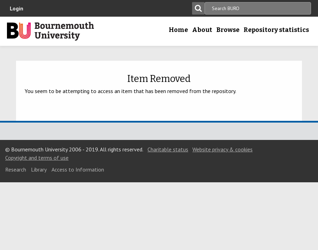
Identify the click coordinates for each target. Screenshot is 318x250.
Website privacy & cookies (222, 149)
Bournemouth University (50, 31)
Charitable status (168, 149)
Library (39, 169)
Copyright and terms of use (37, 157)
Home (178, 30)
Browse (227, 30)
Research (15, 169)
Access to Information (77, 169)
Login (16, 8)
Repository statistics (276, 30)
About (202, 30)
